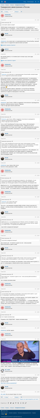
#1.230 (38, 196)
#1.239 (38, 374)
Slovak (6, 33)
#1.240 (38, 391)
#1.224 (38, 69)
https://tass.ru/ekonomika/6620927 (9, 383)
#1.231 (38, 217)
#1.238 (38, 339)
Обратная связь (4, 412)
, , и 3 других (9, 60)
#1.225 (38, 100)
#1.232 (38, 235)
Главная (2, 414)
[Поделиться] (35, 20)
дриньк (7, 49)
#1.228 (38, 162)
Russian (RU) (4, 410)
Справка (34, 412)
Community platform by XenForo (11, 416)
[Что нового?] (35, 1)
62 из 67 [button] (11, 11)
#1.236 (38, 312)
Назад (6, 11)
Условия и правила (13, 412)
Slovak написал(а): (5, 22)
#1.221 (38, 19)
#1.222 (38, 38)
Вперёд (17, 11)
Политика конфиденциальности (24, 412)
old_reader (7, 369)
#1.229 (38, 175)
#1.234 (38, 271)
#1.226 (38, 114)
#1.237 (38, 327)
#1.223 (38, 54)
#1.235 (38, 288)
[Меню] (2, 2)
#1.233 (38, 252)
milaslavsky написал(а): (6, 141)
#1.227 (38, 138)
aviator (3, 9)
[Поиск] (38, 1)
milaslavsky (8, 14)
